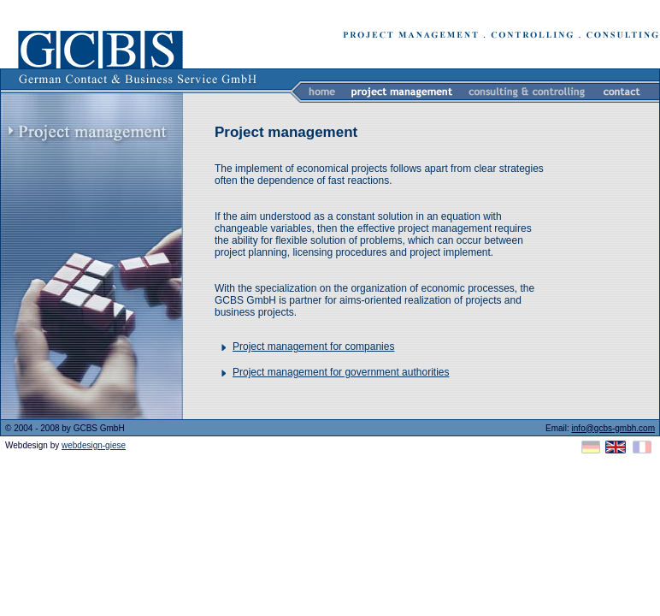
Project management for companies (313, 346)
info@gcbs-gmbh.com (613, 428)
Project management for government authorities (341, 372)
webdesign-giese (94, 445)
